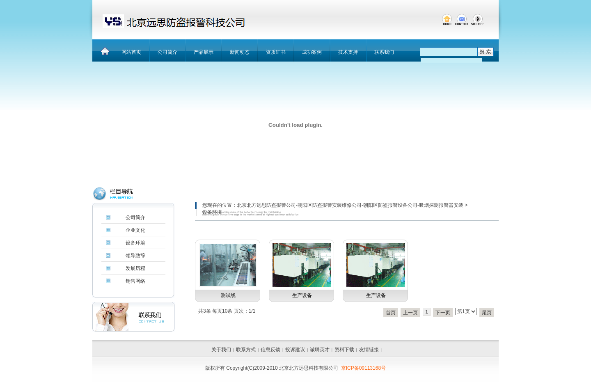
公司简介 (167, 52)
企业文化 (135, 230)
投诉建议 (295, 349)
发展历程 (135, 268)
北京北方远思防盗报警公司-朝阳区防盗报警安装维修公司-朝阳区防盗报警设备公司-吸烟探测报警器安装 (350, 205)
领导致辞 (135, 255)
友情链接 (369, 349)
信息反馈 (270, 349)
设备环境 (135, 243)
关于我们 (221, 349)
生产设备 (302, 295)
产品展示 (203, 52)
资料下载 (344, 349)
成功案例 (312, 52)
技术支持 (348, 52)
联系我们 (384, 52)
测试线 (228, 295)
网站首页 (131, 52)
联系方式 (246, 349)
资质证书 (276, 52)
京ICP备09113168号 (363, 368)
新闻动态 (240, 52)
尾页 (487, 313)
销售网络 (135, 281)
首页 (391, 313)
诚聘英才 (320, 349)
